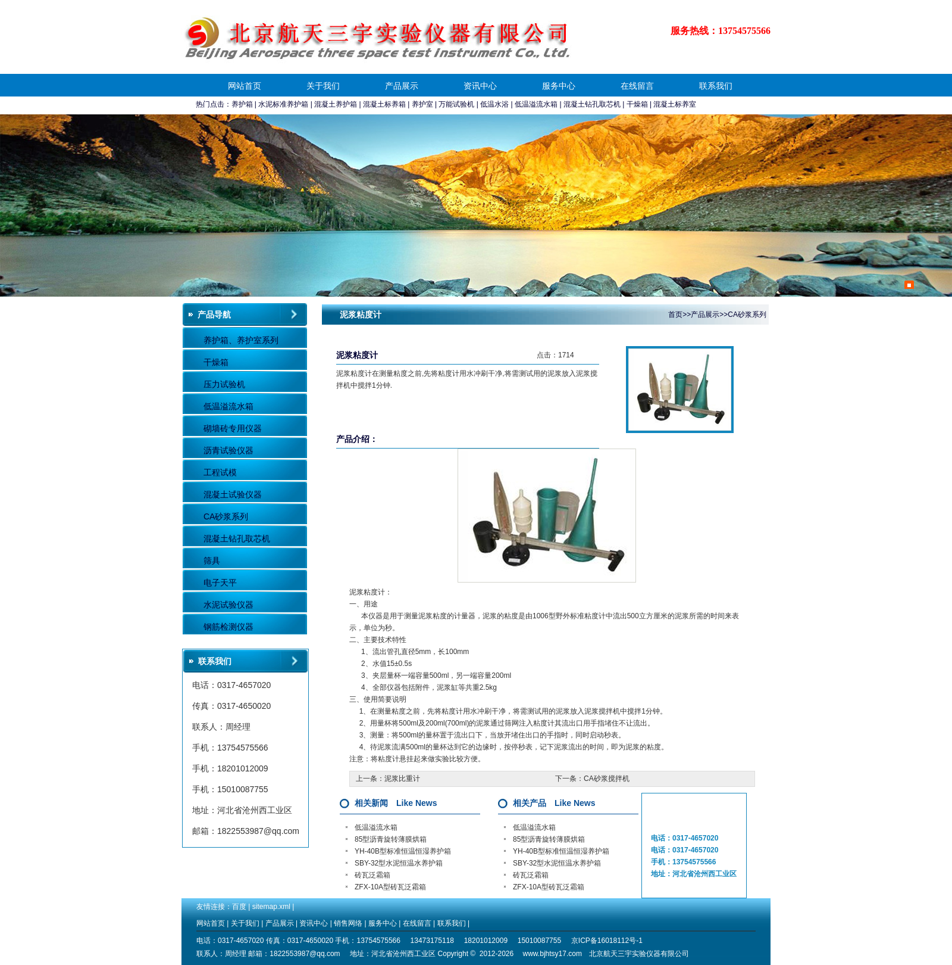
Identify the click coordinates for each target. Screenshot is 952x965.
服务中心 (558, 86)
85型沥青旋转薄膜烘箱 (391, 839)
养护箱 (242, 104)
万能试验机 (456, 104)
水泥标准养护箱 (283, 104)
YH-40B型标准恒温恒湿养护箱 (403, 851)
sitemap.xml (271, 906)
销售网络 (348, 923)
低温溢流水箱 (536, 104)
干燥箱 (637, 104)
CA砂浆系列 (747, 314)
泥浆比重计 (402, 778)
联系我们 (715, 86)
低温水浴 (494, 104)
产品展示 (401, 86)
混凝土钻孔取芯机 (592, 104)
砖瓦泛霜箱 (372, 875)
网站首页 (244, 86)
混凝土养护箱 (335, 104)
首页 (675, 314)
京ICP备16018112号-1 (607, 940)
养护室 (422, 104)
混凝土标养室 (674, 104)
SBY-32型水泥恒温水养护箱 (399, 863)
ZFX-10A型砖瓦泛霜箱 (390, 887)
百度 (239, 906)
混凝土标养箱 (384, 104)
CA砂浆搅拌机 (607, 778)
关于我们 (323, 86)
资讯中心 (480, 86)
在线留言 (637, 86)
